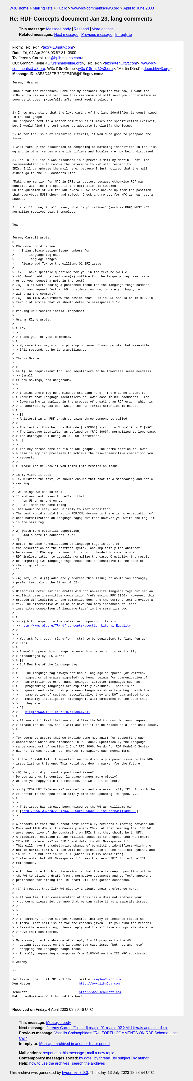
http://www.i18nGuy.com (99, 984)
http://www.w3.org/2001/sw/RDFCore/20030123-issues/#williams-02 (79, 811)
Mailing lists (42, 8)
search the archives (88, 1063)
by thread (102, 1058)
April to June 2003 (138, 8)
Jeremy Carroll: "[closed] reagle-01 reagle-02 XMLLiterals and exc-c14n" (107, 1028)
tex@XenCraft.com (121, 63)
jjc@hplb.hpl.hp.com (64, 58)
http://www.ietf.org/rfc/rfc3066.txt (57, 712)
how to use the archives (49, 1063)
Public (62, 8)
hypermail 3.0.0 (75, 1073)
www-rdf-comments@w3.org (95, 8)
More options (103, 29)
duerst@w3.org (157, 69)
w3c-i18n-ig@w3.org (95, 69)
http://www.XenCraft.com (100, 992)
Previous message (97, 34)
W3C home (18, 8)
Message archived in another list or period (74, 1044)
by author (141, 1058)
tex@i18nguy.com (58, 47)
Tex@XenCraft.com (106, 979)
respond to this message (63, 1053)
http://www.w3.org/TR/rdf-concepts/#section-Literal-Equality (76, 626)
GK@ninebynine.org (64, 63)
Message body (58, 29)
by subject (121, 1058)
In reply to (123, 34)
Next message (66, 34)
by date (85, 1058)
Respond (81, 29)
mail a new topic (100, 1053)
